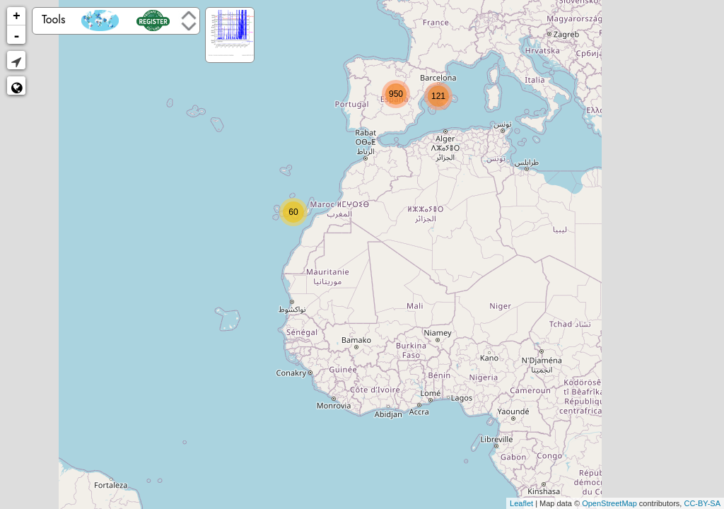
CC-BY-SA (702, 503)
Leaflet (521, 503)
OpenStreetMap (609, 503)
